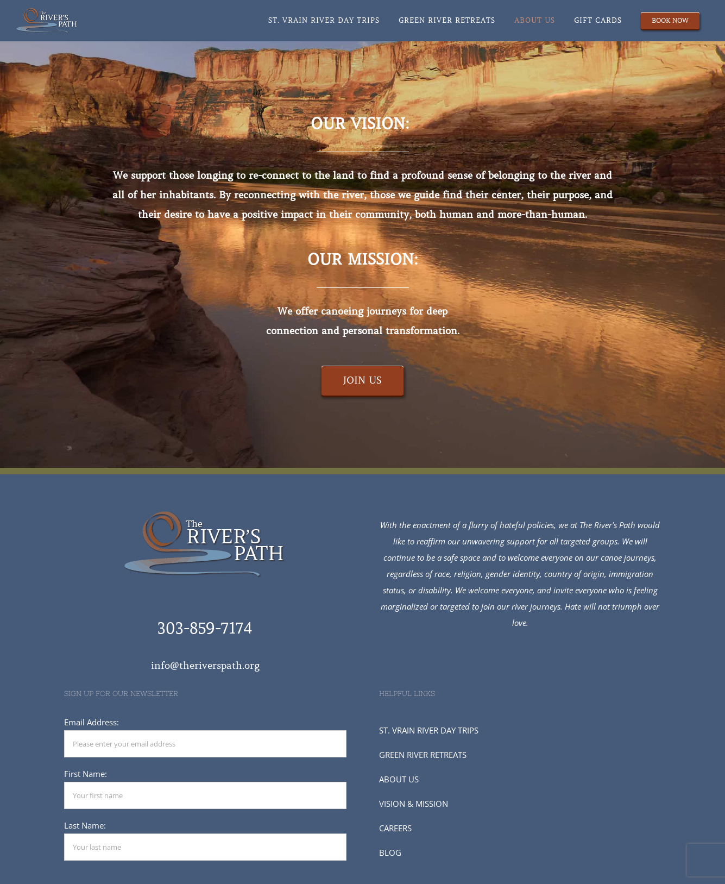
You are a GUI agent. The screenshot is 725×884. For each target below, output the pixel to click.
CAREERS (395, 828)
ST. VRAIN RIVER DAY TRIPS (428, 730)
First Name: (85, 773)
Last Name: (85, 825)
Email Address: (91, 722)
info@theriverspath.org (205, 666)
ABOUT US (399, 779)
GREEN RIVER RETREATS (422, 754)
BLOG (390, 852)
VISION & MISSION (413, 803)
